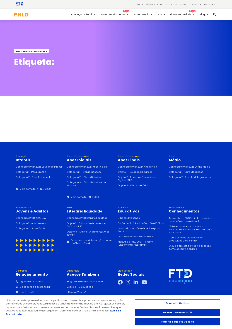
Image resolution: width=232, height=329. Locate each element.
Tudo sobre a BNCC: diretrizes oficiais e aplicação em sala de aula (191, 219)
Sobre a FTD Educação (149, 4)
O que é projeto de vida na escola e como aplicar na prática (190, 247)
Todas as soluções (175, 4)
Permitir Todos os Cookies (177, 321)
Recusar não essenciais (177, 312)
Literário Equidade (90, 210)
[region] (116, 312)
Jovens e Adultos (39, 210)
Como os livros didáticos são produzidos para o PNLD (186, 239)
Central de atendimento (203, 4)
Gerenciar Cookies (177, 303)
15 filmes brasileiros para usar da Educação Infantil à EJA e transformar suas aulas (190, 229)
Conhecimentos (192, 210)
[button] (84, 14)
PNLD (21, 14)
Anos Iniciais (90, 159)
